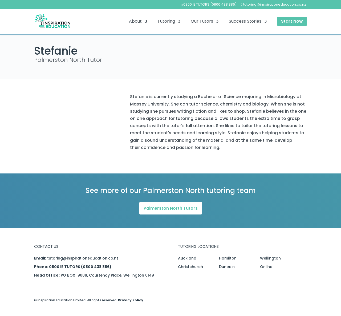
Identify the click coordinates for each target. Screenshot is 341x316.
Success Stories (245, 21)
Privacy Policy (130, 300)
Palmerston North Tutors (171, 208)
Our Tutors (202, 21)
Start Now (292, 21)
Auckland (187, 258)
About (135, 21)
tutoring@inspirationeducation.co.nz (82, 258)
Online (266, 266)
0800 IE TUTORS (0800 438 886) (210, 4)
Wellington (270, 258)
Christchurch (190, 266)
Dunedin (227, 266)
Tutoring (166, 21)
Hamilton (228, 258)
